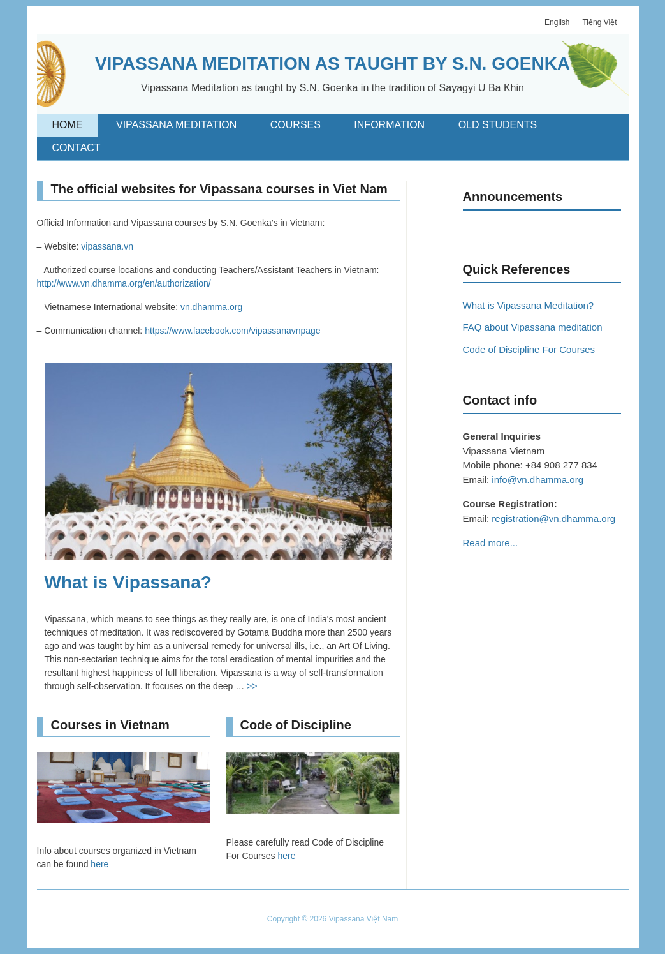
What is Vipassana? (128, 582)
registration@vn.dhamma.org (553, 518)
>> (252, 686)
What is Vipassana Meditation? (528, 305)
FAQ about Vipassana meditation (533, 327)
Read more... (490, 542)
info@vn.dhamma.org (537, 479)
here (99, 864)
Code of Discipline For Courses (529, 349)
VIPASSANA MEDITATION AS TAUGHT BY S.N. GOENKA (332, 63)
